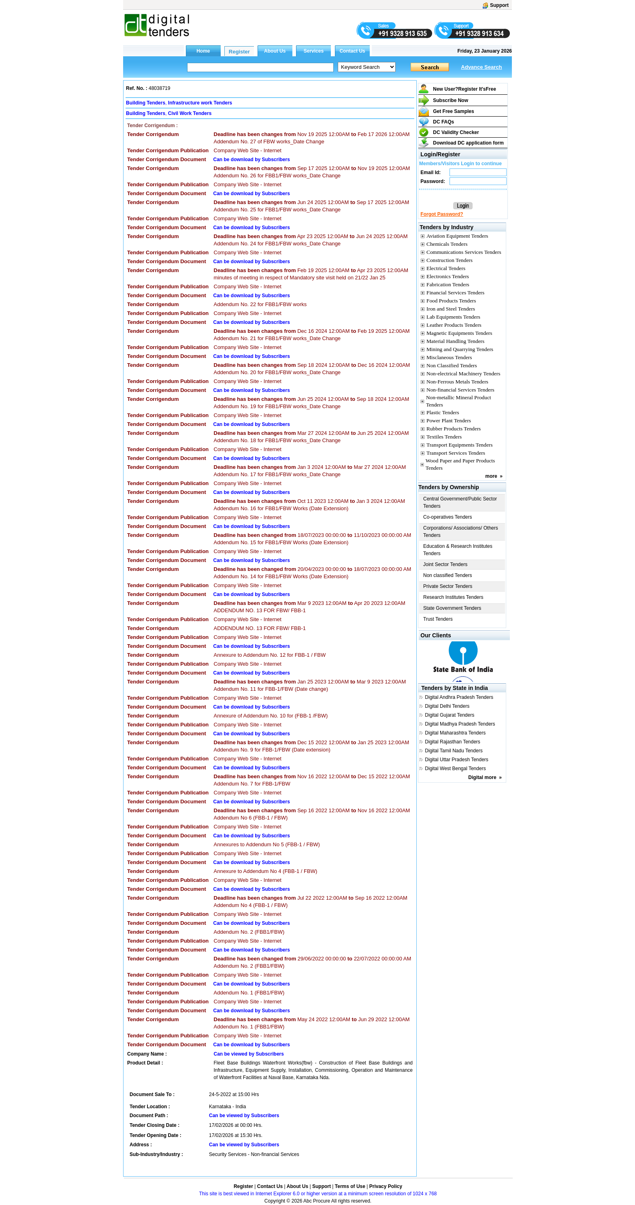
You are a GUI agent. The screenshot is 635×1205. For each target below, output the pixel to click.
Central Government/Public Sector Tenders (460, 502)
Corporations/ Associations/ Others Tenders (460, 531)
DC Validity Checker (456, 132)
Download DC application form (468, 143)
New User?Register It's (464, 89)
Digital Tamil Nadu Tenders (453, 751)
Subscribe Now (450, 100)
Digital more (482, 777)
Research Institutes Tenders (453, 597)
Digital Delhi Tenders (447, 706)
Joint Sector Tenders (445, 564)
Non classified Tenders (447, 575)
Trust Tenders (438, 619)
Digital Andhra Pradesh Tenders (459, 697)
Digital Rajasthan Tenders (452, 742)
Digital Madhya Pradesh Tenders (460, 724)
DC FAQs (443, 122)
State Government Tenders (452, 608)
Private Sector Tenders (447, 586)
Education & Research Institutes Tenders (457, 549)
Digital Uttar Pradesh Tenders (456, 759)
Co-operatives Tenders (447, 517)
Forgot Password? (441, 214)
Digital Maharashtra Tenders (455, 733)
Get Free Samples (453, 111)
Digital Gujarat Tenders (449, 715)
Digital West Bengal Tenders (455, 768)
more (491, 476)
